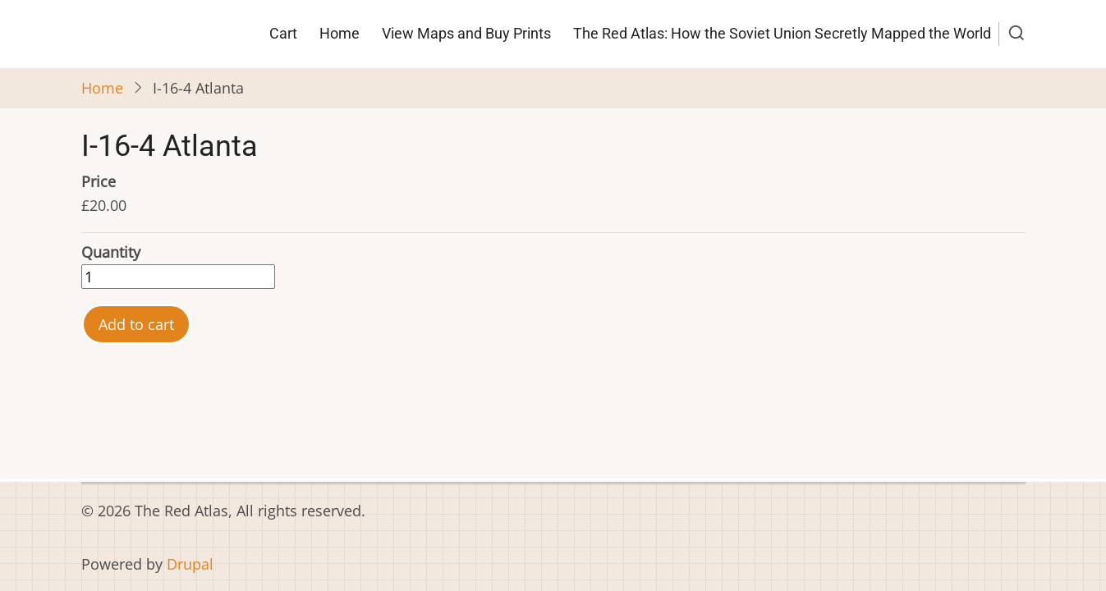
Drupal (190, 564)
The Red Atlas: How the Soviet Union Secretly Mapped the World (782, 33)
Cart (283, 33)
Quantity (110, 252)
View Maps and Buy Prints (466, 33)
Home (339, 33)
